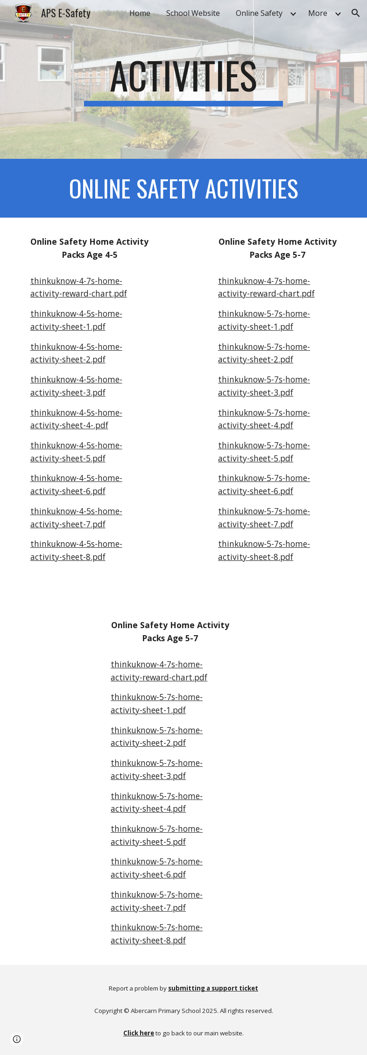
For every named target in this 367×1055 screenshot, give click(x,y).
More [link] (317, 13)
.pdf (98, 326)
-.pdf (99, 425)
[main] (183, 79)
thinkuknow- (242, 313)
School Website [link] (193, 13)
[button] (356, 13)
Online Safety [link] (259, 13)
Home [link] (139, 13)
